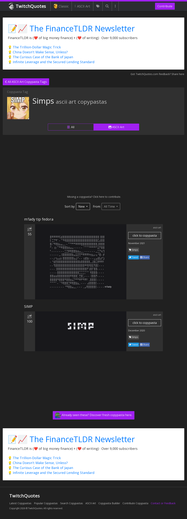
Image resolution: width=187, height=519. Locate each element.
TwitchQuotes (27, 6)
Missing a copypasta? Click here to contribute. (93, 196)
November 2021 (136, 243)
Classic (61, 6)
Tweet (133, 257)
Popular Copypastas (46, 503)
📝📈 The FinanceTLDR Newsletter (71, 28)
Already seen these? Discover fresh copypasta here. (93, 415)
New (81, 206)
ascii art (157, 227)
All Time (110, 206)
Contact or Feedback (163, 503)
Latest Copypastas (20, 503)
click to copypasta (145, 235)
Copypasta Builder (109, 503)
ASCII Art (82, 6)
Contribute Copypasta (135, 503)
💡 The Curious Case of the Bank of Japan (40, 57)
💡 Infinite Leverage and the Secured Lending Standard (51, 62)
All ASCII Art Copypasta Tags (26, 82)
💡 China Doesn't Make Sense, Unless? (38, 52)
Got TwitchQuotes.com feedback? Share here (157, 74)
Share (144, 257)
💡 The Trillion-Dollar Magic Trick (34, 47)
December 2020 (136, 330)
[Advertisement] (93, 164)
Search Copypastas (71, 503)
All (70, 127)
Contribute (164, 6)
